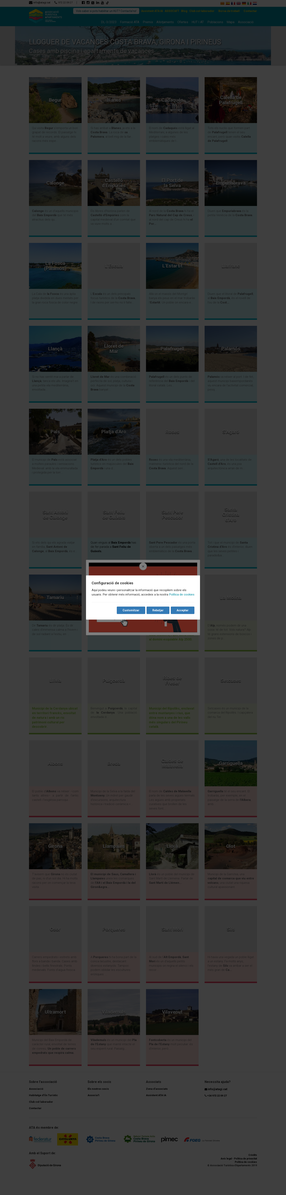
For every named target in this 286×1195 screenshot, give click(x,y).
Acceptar (183, 610)
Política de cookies (181, 594)
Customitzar (131, 610)
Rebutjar (158, 610)
